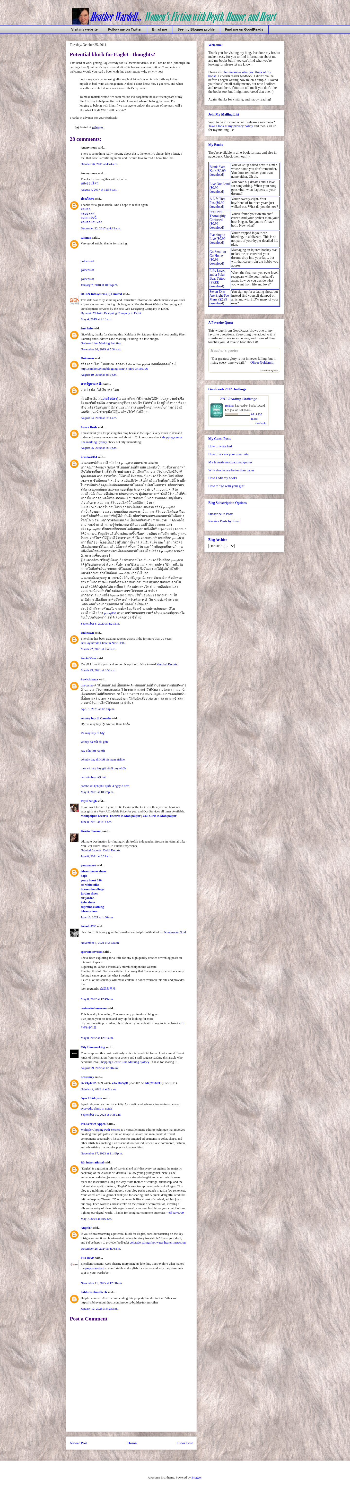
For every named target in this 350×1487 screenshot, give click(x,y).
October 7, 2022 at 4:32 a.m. (98, 1089)
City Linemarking (93, 1047)
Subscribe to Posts (220, 514)
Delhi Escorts (111, 850)
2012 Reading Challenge (238, 399)
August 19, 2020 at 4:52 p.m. (99, 374)
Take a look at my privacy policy (230, 126)
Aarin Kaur (88, 658)
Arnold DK (88, 926)
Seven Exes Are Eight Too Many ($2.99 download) (219, 297)
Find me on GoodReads (244, 29)
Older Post (185, 1443)
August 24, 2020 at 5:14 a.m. (99, 418)
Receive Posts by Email (224, 521)
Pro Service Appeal (93, 1124)
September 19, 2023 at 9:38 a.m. (101, 1114)
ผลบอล (85, 209)
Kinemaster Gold (175, 932)
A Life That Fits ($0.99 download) (217, 203)
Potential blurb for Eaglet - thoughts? (112, 54)
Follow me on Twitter (125, 29)
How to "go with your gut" (226, 486)
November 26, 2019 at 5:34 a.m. (101, 349)
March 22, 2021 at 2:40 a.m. (98, 649)
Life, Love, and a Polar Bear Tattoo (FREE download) (217, 278)
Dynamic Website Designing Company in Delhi (111, 313)
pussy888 (110, 613)
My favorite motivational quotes (230, 462)
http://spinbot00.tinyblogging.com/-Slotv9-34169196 (114, 368)
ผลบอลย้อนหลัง (91, 222)
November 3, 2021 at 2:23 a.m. (100, 942)
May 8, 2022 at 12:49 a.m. (97, 999)
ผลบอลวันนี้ (88, 218)
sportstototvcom (92, 951)
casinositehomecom (94, 1008)
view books (260, 423)
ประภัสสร (87, 198)
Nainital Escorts (91, 850)
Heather (229, 405)
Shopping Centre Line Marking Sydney (124, 1062)
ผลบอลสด (87, 213)
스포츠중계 (108, 988)
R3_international (92, 1162)
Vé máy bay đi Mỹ (93, 733)
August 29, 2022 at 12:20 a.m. (100, 1068)
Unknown (87, 358)
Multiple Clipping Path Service (100, 1129)
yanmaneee (88, 865)
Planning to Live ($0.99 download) (217, 238)
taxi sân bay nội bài (93, 777)
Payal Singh (89, 801)
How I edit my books (222, 478)
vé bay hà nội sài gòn (94, 742)
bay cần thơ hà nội (93, 750)
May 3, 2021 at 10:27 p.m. (97, 792)
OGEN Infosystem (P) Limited (101, 294)
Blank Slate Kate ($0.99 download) (218, 170)
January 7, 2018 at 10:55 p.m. (99, 285)
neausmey (87, 1077)
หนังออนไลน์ (89, 183)
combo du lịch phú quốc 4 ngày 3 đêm (105, 786)
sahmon (86, 237)
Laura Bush (89, 427)
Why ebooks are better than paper (231, 470)
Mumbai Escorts (167, 664)
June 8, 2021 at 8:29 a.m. (96, 856)
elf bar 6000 (176, 1212)
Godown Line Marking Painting (101, 343)
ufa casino (87, 685)
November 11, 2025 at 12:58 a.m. (102, 1283)
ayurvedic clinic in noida (96, 1108)
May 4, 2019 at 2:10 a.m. (96, 319)
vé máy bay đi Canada (96, 718)
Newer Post (78, 1443)
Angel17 (86, 1227)
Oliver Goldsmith (262, 362)
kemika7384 (89, 457)
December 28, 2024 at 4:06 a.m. (101, 1248)
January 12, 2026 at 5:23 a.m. (99, 1308)
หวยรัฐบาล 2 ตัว (91, 384)
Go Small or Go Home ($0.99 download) (218, 257)
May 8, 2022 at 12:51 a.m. (97, 1038)
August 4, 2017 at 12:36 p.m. (99, 189)
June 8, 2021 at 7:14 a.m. (96, 822)
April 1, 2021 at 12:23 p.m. (98, 709)
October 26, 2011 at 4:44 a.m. (99, 164)
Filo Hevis (87, 1258)
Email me (159, 29)
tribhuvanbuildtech (94, 1292)
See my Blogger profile (195, 29)
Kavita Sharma (91, 831)
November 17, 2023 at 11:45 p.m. (102, 1153)
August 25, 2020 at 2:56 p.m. (99, 448)
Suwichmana (89, 679)
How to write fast (220, 446)
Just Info (87, 328)
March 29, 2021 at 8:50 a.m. (98, 670)
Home (132, 1443)
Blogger (196, 1477)
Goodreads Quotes (269, 370)
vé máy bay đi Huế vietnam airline (103, 759)
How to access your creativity (228, 454)
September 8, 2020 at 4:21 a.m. (100, 623)
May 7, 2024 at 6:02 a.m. (96, 1218)
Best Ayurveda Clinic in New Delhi (103, 643)
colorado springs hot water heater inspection (158, 1242)
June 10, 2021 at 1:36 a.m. (97, 917)
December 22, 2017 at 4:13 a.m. (101, 228)
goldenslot (87, 261)
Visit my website (84, 29)
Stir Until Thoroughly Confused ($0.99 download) (218, 219)
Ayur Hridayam (91, 1098)
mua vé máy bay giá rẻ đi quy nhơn (103, 768)
